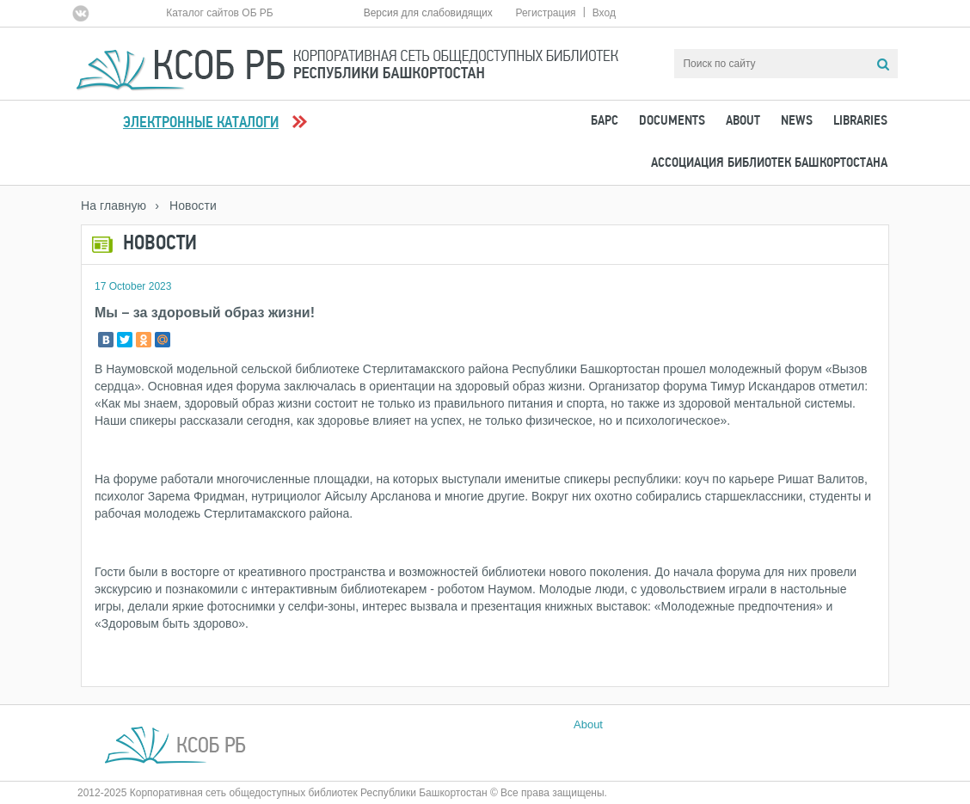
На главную (113, 205)
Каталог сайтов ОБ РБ (219, 13)
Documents (672, 121)
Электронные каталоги (201, 123)
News (797, 121)
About (743, 121)
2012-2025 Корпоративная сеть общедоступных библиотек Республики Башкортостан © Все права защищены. (342, 793)
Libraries (860, 121)
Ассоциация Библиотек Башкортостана (769, 163)
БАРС (604, 121)
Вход (604, 13)
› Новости (186, 205)
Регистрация (545, 13)
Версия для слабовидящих (428, 13)
